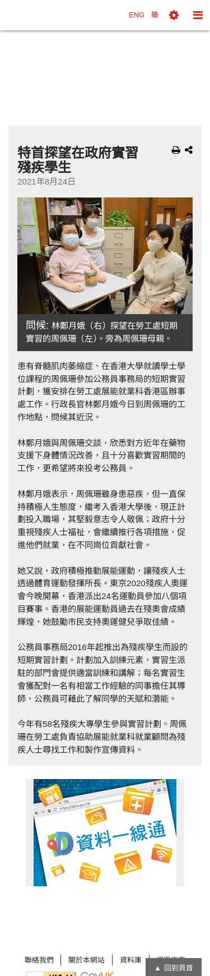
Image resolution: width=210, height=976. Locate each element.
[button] (174, 15)
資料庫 (131, 960)
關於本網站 (86, 960)
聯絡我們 (39, 960)
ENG (136, 15)
